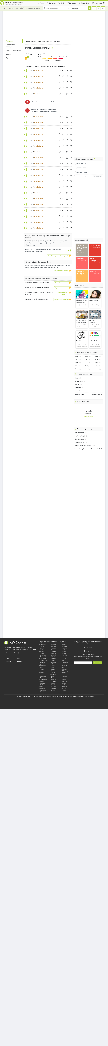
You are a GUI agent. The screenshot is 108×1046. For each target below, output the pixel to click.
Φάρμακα (19, 661)
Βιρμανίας (53, 650)
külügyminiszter (79, 442)
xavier (76, 391)
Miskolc (97, 362)
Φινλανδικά (42, 657)
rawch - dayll (81, 163)
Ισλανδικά (53, 662)
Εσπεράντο (42, 655)
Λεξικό (40, 3)
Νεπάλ (52, 676)
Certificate (97, 3)
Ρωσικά (63, 679)
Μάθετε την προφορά (88, 416)
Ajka (86, 365)
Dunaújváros (86, 356)
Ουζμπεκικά (42, 690)
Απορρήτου (60, 696)
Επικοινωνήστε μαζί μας (80, 696)
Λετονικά (52, 669)
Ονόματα (8, 661)
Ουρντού (63, 688)
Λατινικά (41, 669)
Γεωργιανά (42, 658)
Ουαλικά (63, 690)
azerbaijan (63, 646)
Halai (76, 378)
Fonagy (77, 384)
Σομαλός (52, 683)
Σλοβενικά (42, 683)
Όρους (54, 696)
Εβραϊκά (52, 660)
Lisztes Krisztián (86, 362)
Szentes (76, 369)
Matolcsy (97, 356)
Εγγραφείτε (97, 663)
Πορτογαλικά (43, 679)
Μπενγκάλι (53, 648)
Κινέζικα (41, 651)
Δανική (41, 653)
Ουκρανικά (53, 688)
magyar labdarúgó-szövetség (83, 445)
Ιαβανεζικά (42, 665)
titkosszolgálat (79, 439)
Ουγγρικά (42, 662)
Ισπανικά (63, 683)
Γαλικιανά (63, 657)
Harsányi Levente (76, 365)
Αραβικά (41, 646)
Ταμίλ (41, 686)
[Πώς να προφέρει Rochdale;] (94, 159)
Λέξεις (7, 658)
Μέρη (18, 658)
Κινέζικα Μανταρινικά (53, 673)
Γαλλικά (52, 657)
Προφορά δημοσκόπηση (80, 176)
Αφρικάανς (42, 644)
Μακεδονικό (42, 671)
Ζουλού (41, 692)
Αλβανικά (53, 644)
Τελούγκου (53, 686)
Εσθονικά (53, 655)
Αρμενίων (53, 646)
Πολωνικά (63, 678)
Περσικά (52, 678)
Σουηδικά (63, 685)
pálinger (97, 369)
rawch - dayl (81, 168)
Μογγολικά (42, 676)
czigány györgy (79, 436)
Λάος (62, 667)
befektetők (78, 387)
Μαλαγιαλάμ (64, 671)
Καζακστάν (63, 665)
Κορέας (52, 667)
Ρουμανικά (53, 679)
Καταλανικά (64, 650)
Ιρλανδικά (42, 664)
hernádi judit (76, 356)
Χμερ (41, 667)
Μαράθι (63, 672)
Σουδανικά (42, 685)
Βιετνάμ (52, 690)
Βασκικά (41, 648)
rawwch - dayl (82, 172)
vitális (76, 362)
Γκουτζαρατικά (43, 660)
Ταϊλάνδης (63, 686)
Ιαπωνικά (63, 664)
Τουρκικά (42, 688)
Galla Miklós (86, 359)
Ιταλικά (52, 664)
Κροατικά (53, 651)
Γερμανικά (53, 658)
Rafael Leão (78, 381)
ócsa (86, 369)
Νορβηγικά (63, 676)
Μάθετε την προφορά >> (88, 654)
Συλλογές (51, 3)
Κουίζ (61, 3)
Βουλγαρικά (42, 650)
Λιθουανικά (63, 669)
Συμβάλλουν (84, 3)
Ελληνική (63, 658)
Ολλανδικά (53, 653)
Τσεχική (63, 651)
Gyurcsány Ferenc (97, 365)
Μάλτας (41, 672)
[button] (59, 255)
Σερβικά (41, 681)
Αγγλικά (63, 653)
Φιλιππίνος (63, 655)
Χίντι (62, 660)
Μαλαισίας (53, 671)
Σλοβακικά (63, 681)
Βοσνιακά (63, 648)
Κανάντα (52, 665)
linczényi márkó (79, 432)
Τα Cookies (68, 696)
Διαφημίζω (91, 696)
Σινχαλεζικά (53, 681)
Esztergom (76, 359)
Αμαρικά (63, 644)
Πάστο (41, 678)
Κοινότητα (71, 3)
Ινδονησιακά (64, 662)
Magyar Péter (97, 359)
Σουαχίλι (52, 685)
